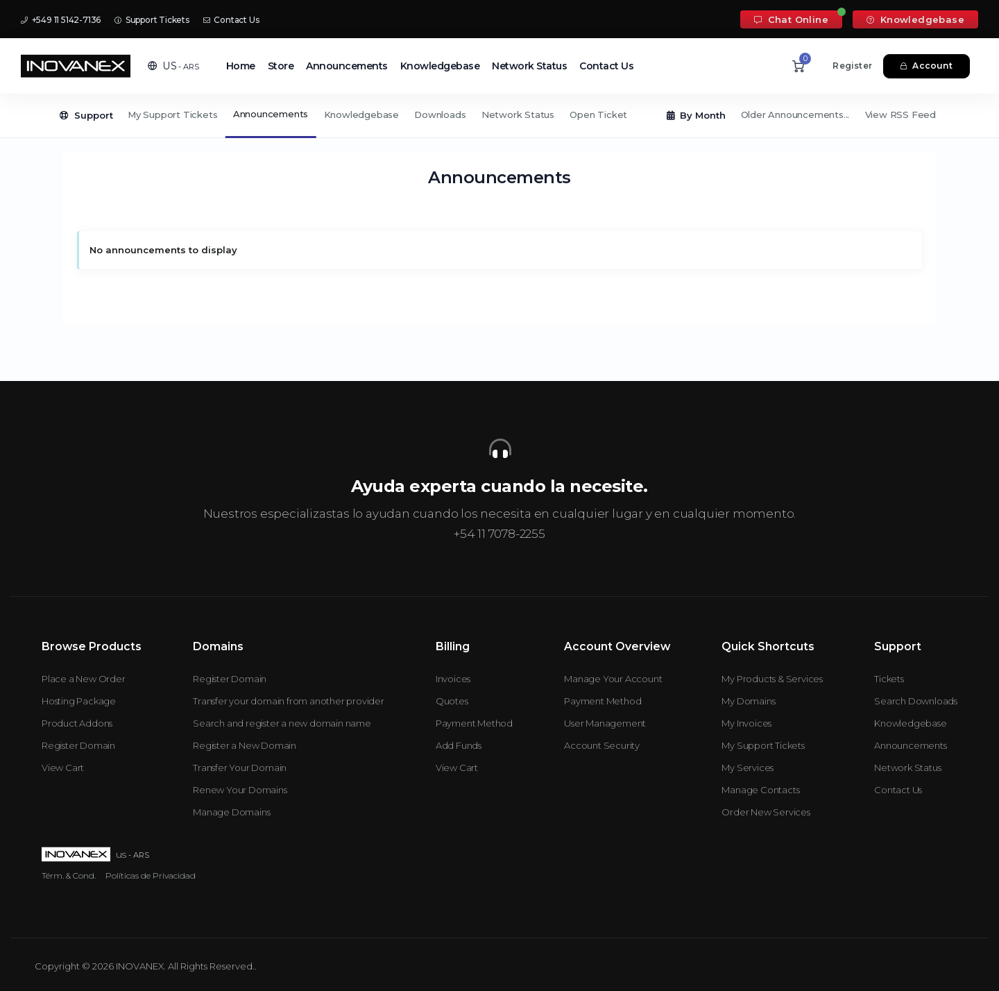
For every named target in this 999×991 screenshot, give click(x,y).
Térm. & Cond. (69, 875)
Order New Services (766, 812)
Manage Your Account (613, 678)
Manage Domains (231, 812)
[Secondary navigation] (499, 116)
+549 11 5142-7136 (61, 20)
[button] (173, 66)
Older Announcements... (795, 114)
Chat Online (791, 19)
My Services (748, 767)
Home (240, 66)
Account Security (602, 745)
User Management (605, 723)
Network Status (529, 66)
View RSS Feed (900, 114)
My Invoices (746, 723)
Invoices (453, 678)
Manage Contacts (760, 789)
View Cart (63, 767)
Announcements (347, 66)
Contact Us (231, 20)
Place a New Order (84, 678)
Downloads (440, 114)
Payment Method (474, 723)
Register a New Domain (244, 745)
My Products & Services (772, 678)
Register (852, 65)
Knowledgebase (915, 19)
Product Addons (77, 723)
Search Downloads (915, 700)
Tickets (889, 678)
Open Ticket (598, 114)
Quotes (452, 700)
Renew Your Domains (240, 789)
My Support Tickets (172, 114)
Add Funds (458, 745)
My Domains (748, 700)
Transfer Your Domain (240, 767)
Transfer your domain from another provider (288, 700)
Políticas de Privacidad (150, 875)
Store (281, 66)
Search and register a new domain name (282, 723)
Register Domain (78, 745)
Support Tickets (151, 20)
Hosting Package (79, 700)
